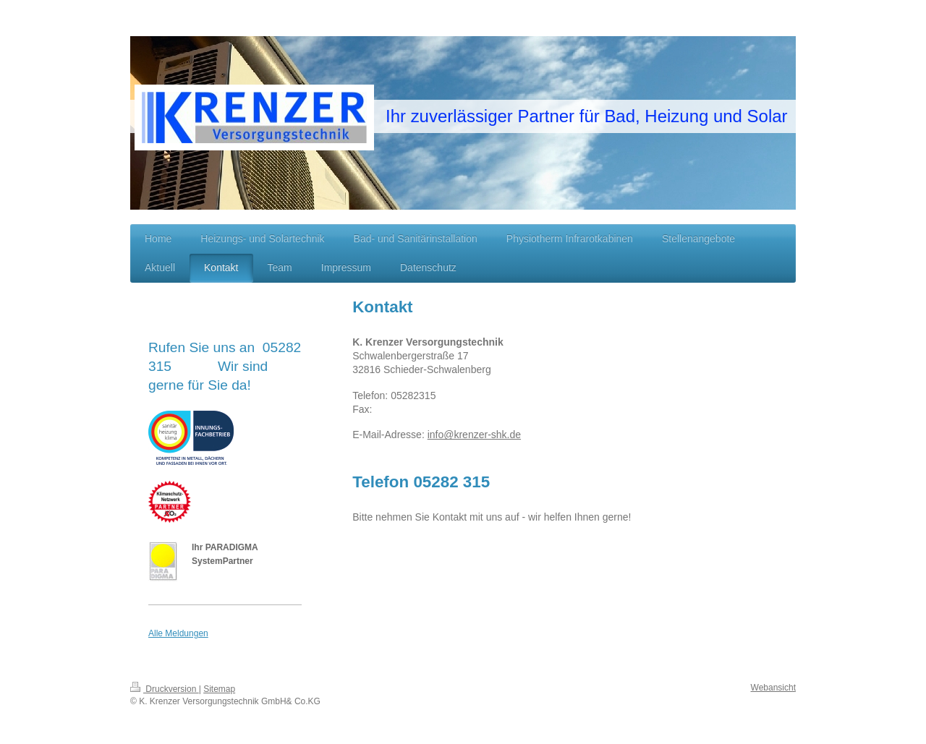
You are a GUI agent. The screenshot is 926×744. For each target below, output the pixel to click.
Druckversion (164, 689)
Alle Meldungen (178, 633)
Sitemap (219, 689)
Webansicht (773, 688)
